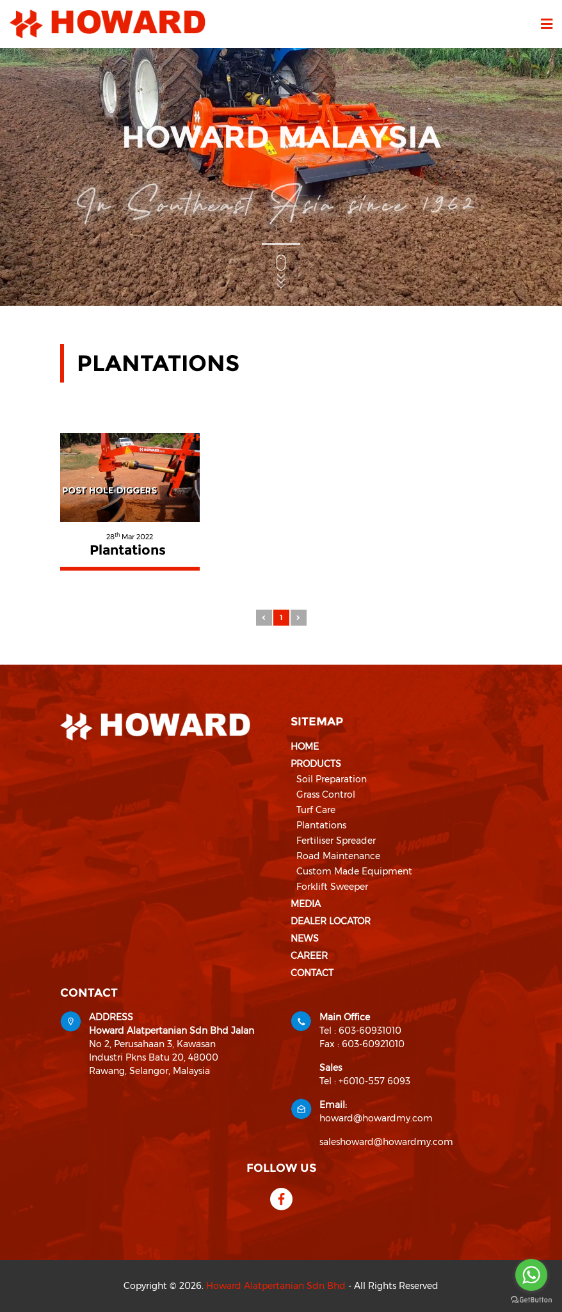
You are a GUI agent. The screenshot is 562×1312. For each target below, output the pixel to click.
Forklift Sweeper (332, 886)
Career (309, 955)
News (305, 938)
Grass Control (325, 794)
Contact (312, 973)
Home (305, 746)
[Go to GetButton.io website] (531, 1299)
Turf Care (315, 810)
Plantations (321, 825)
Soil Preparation (331, 779)
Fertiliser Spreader (336, 840)
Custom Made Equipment (354, 871)
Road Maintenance (338, 856)
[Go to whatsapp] (531, 1275)
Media (306, 904)
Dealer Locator (331, 921)
